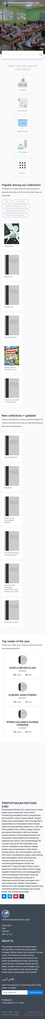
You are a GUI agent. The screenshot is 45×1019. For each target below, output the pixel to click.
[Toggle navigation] (5, 9)
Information (7, 925)
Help (4, 928)
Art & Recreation (22, 146)
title (7, 201)
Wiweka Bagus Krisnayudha (16, 211)
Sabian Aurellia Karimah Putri (16, 206)
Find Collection (35, 992)
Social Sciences (23, 105)
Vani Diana (21, 201)
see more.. (22, 167)
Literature (22, 84)
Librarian (5, 931)
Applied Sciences (22, 125)
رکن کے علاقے (7, 934)
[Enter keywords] (15, 992)
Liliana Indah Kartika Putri (15, 215)
